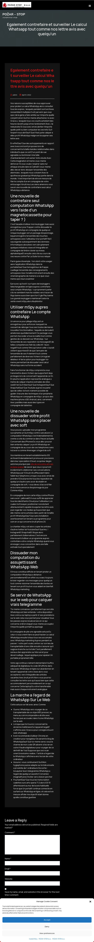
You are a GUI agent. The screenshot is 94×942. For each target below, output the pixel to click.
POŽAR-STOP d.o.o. (45, 939)
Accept (47, 920)
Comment (10, 832)
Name (8, 858)
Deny (47, 926)
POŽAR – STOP (13, 14)
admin (13, 95)
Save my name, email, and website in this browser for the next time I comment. (32, 893)
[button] (90, 901)
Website (8, 879)
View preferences (47, 933)
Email (8, 868)
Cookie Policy (33, 939)
